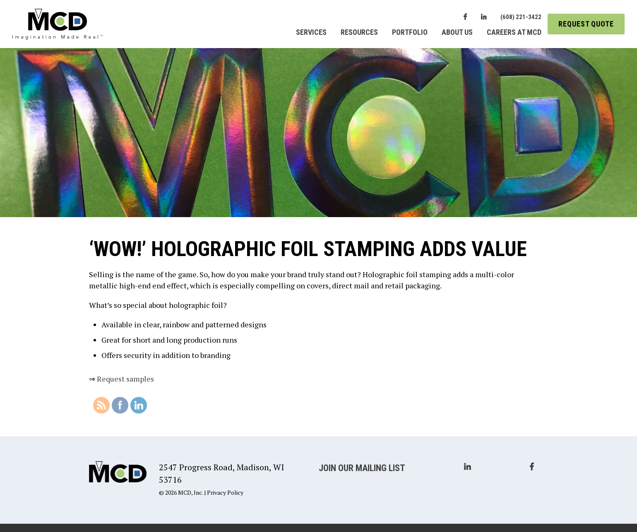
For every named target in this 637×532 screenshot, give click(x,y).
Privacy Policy (225, 492)
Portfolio (410, 32)
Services (311, 32)
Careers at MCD (514, 32)
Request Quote (586, 23)
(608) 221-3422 (520, 17)
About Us (457, 32)
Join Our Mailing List (362, 468)
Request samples (125, 379)
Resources (359, 32)
